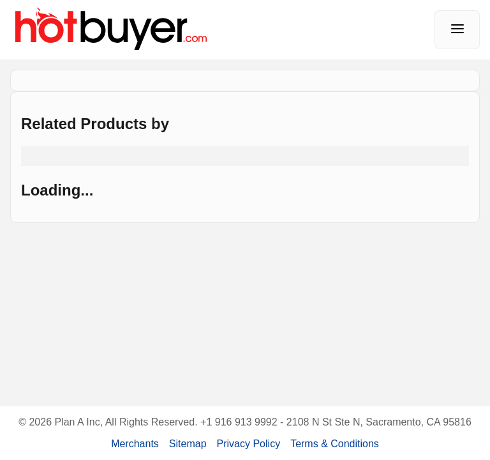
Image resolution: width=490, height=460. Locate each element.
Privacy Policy (249, 443)
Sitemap (188, 443)
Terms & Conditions (334, 443)
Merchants (135, 443)
